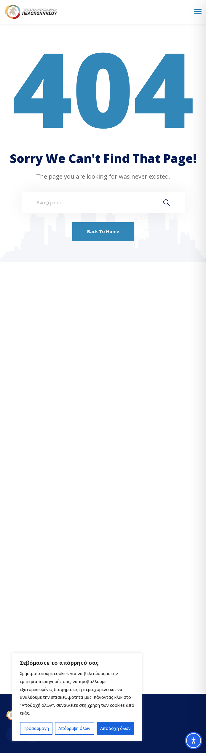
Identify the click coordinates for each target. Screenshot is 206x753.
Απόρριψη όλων (74, 728)
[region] (77, 697)
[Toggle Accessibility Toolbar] (194, 741)
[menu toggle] (198, 11)
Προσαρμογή (36, 728)
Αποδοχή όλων (115, 728)
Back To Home (103, 231)
